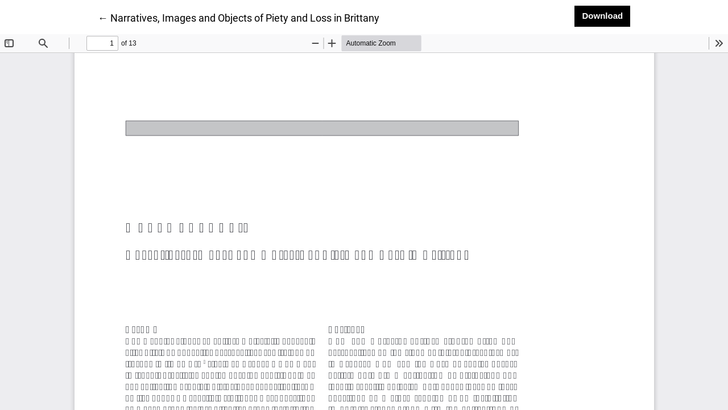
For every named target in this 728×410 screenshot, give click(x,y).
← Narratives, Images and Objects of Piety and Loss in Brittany (238, 17)
